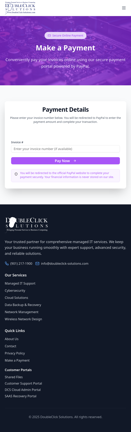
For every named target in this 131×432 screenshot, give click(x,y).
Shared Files (14, 377)
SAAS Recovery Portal (20, 396)
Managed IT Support (20, 283)
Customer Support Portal (23, 383)
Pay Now (65, 160)
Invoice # (17, 142)
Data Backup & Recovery (23, 305)
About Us (11, 339)
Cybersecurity (15, 290)
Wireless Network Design (23, 319)
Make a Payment (17, 360)
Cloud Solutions (16, 297)
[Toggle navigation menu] (123, 8)
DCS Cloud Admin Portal (23, 390)
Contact (10, 346)
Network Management (21, 312)
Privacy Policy (15, 353)
